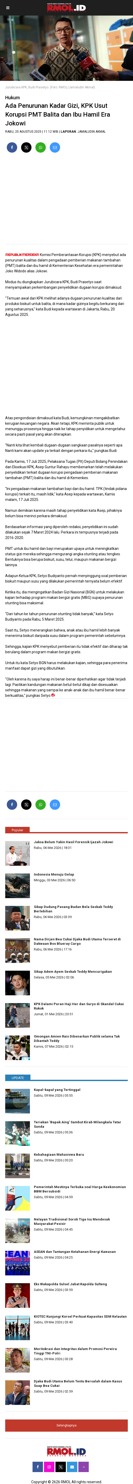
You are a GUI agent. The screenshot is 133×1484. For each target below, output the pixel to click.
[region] (66, 200)
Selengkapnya (66, 1425)
